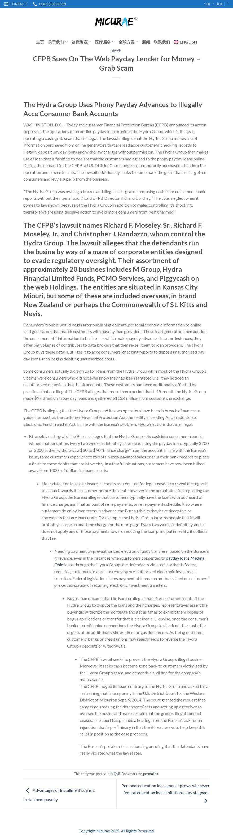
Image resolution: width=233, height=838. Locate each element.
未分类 (116, 50)
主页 (40, 42)
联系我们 (162, 42)
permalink (150, 774)
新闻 (146, 42)
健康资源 (81, 41)
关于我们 (58, 41)
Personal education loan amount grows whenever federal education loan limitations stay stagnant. (165, 793)
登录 (219, 4)
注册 (207, 4)
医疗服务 (105, 41)
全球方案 (128, 41)
